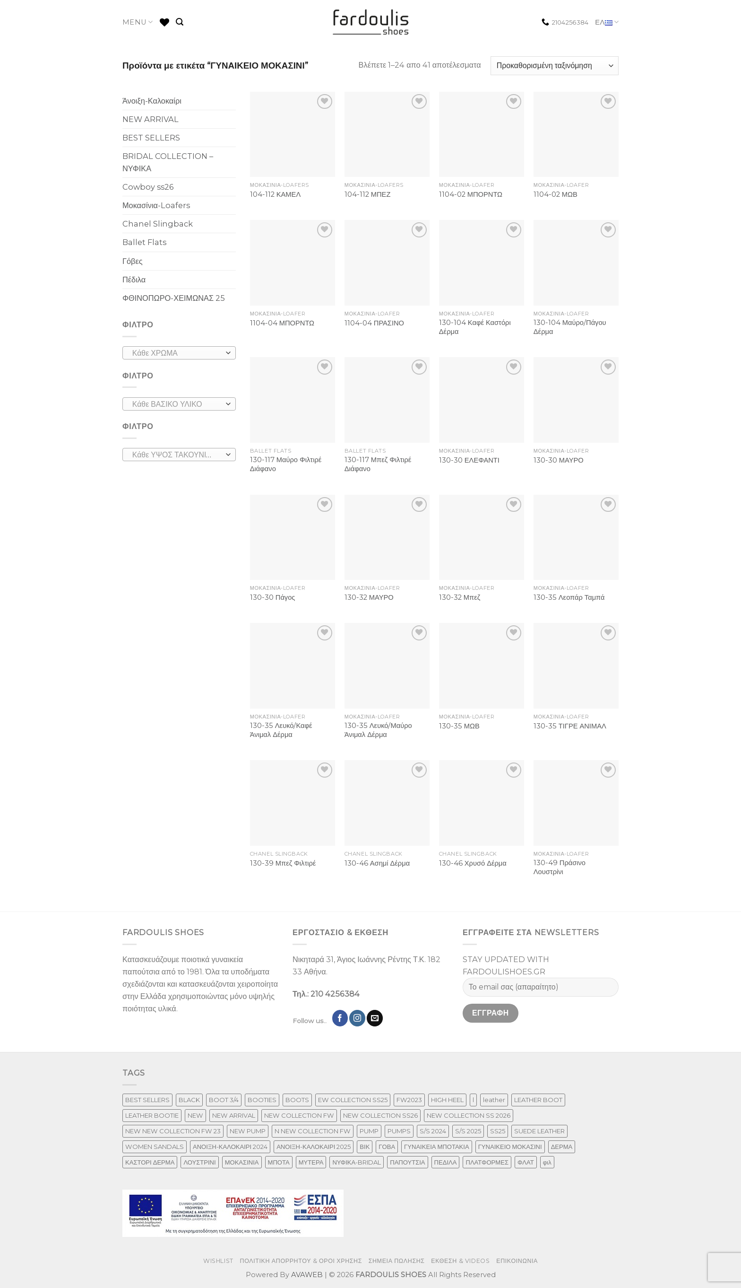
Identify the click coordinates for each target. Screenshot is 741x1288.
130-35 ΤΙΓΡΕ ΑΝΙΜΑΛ (570, 726)
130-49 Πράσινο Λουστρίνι (560, 867)
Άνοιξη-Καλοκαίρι (151, 100)
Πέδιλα (134, 279)
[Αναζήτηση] (179, 22)
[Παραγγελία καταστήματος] (555, 65)
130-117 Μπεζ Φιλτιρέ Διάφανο (378, 464)
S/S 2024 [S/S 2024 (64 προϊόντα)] (433, 1131)
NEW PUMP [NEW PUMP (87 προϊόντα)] (248, 1131)
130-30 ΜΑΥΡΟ (559, 460)
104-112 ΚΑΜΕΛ (275, 194)
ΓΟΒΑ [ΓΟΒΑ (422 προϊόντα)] (387, 1146)
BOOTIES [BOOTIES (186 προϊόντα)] (262, 1100)
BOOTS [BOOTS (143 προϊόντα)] (297, 1100)
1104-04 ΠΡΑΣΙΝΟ (374, 323)
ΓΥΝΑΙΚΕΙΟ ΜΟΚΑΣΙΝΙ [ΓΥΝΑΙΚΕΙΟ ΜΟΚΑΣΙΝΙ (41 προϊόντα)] (510, 1146)
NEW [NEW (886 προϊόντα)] (195, 1115)
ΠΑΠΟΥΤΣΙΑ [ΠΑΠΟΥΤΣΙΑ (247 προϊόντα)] (407, 1162)
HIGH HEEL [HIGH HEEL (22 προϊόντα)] (447, 1100)
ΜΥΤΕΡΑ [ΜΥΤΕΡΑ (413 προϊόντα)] (311, 1162)
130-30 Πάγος (272, 597)
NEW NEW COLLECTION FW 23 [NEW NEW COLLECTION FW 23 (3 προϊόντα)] (173, 1131)
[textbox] (177, 353)
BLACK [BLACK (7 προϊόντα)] (189, 1100)
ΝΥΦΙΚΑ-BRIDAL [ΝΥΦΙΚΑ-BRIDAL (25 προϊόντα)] (356, 1162)
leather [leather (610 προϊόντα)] (494, 1100)
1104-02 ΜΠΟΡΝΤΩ (470, 194)
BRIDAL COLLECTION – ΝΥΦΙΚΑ (167, 162)
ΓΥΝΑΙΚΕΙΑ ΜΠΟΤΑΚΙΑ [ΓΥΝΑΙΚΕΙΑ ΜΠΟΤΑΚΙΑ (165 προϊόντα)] (436, 1146)
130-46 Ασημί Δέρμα (377, 863)
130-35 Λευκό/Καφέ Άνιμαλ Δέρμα (281, 730)
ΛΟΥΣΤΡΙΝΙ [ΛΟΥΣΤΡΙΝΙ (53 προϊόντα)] (199, 1162)
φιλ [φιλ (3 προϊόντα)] (547, 1162)
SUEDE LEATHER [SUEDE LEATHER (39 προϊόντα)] (539, 1131)
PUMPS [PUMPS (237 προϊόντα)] (399, 1131)
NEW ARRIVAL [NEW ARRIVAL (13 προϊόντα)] (233, 1115)
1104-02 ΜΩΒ (555, 194)
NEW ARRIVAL (150, 119)
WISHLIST (218, 1260)
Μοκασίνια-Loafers (156, 205)
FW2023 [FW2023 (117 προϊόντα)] (409, 1100)
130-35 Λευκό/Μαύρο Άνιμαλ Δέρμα (378, 730)
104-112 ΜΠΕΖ (368, 194)
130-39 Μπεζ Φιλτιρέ (283, 863)
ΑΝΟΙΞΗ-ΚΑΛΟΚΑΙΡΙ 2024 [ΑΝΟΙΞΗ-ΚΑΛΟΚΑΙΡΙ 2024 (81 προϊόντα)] (230, 1146)
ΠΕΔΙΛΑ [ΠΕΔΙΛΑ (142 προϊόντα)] (445, 1162)
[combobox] (179, 352)
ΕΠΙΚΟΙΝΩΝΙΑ (517, 1260)
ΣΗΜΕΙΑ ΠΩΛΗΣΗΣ (397, 1260)
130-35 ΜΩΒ (459, 726)
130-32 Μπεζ (459, 597)
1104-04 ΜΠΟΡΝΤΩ (282, 323)
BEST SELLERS (151, 137)
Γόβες (132, 261)
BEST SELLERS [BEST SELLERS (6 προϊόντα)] (147, 1100)
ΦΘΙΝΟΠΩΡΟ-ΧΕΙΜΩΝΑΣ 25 (173, 298)
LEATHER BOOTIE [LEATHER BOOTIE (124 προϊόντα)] (152, 1115)
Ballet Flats (144, 242)
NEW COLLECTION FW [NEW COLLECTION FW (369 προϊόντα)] (299, 1115)
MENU (137, 22)
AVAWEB (307, 1274)
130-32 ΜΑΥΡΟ (369, 597)
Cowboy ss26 (148, 187)
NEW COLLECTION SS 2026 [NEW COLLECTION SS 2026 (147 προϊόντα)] (468, 1115)
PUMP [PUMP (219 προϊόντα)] (369, 1131)
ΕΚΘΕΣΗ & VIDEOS (460, 1260)
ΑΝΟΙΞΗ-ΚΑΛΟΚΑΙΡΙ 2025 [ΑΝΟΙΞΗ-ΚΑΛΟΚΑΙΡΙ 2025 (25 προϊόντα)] (313, 1146)
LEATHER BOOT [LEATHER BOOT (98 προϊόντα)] (538, 1100)
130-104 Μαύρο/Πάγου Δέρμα (570, 327)
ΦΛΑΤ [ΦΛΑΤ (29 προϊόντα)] (525, 1162)
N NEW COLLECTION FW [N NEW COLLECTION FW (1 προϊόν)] (313, 1131)
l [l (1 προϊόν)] (473, 1100)
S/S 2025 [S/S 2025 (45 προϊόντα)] (468, 1131)
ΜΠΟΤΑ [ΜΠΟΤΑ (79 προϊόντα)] (279, 1162)
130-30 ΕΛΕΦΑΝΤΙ (469, 460)
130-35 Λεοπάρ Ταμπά (569, 597)
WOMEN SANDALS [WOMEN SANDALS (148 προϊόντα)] (154, 1146)
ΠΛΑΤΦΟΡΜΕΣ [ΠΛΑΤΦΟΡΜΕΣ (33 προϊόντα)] (486, 1162)
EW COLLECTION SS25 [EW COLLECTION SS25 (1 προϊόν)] (353, 1100)
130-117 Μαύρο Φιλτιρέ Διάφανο (285, 464)
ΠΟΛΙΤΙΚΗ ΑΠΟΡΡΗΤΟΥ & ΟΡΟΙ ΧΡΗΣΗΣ (301, 1260)
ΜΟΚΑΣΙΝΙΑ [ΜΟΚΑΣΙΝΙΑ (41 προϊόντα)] (242, 1162)
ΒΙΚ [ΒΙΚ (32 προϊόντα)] (365, 1146)
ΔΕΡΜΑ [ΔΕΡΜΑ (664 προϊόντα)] (562, 1146)
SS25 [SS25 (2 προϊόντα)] (497, 1131)
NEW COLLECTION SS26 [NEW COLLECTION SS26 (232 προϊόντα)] (380, 1115)
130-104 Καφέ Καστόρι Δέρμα (475, 327)
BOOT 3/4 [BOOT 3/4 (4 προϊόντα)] (224, 1100)
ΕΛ (607, 22)
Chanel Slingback (157, 223)
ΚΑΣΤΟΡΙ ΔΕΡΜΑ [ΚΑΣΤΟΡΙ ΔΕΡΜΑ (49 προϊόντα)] (149, 1162)
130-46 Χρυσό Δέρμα (473, 863)
